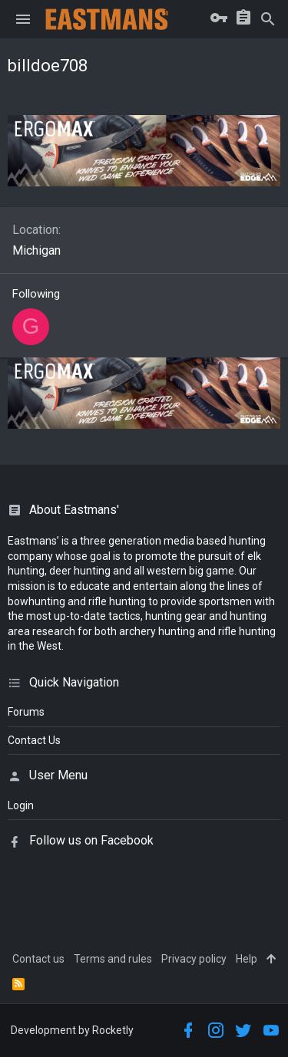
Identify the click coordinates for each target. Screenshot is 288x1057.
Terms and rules (113, 959)
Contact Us (34, 740)
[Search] (268, 19)
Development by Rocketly (72, 1030)
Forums (26, 712)
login (21, 805)
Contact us (38, 959)
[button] (23, 19)
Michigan (36, 250)
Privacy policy (194, 959)
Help (246, 959)
